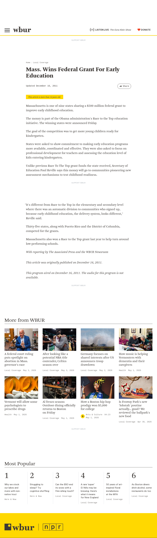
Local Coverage (40, 63)
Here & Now (10, 499)
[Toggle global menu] (7, 30)
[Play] (83, 416)
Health (122, 370)
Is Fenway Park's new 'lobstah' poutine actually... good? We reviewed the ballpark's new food (134, 409)
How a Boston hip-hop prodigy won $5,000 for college (96, 406)
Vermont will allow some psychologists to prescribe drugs (21, 406)
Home (28, 63)
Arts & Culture (94, 415)
